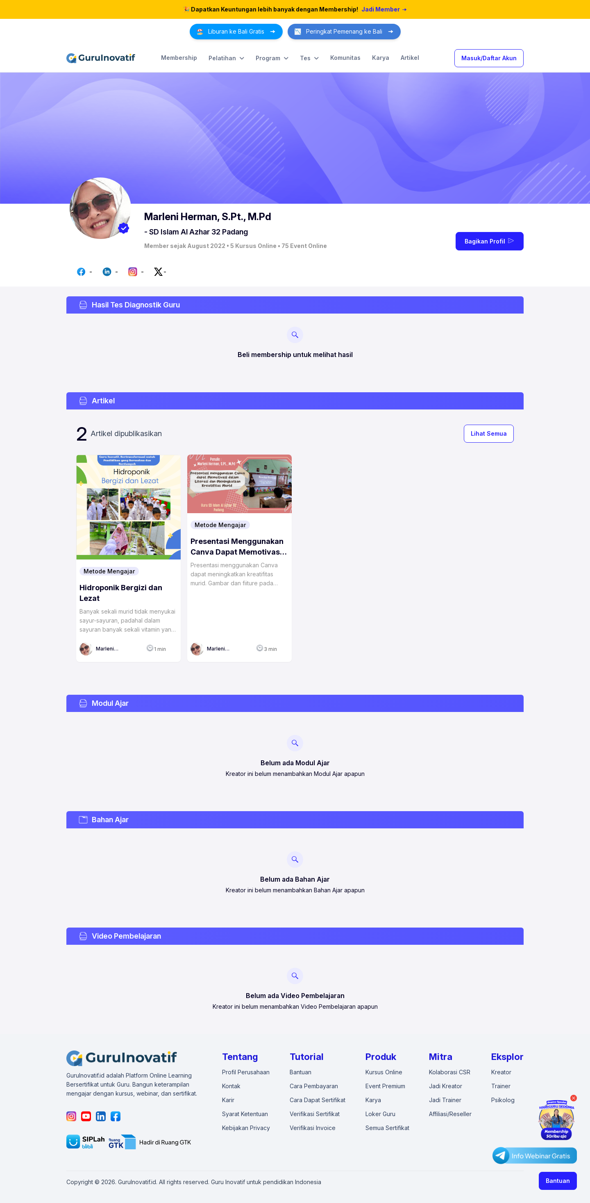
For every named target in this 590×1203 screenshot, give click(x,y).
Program (272, 58)
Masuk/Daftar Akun (489, 58)
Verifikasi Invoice (313, 1127)
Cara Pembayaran (314, 1085)
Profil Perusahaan (246, 1072)
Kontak (231, 1085)
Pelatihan (226, 58)
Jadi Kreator (445, 1085)
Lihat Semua (489, 433)
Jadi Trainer (445, 1099)
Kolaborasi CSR (449, 1072)
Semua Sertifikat (387, 1127)
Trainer (501, 1085)
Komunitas (345, 57)
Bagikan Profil (490, 241)
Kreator (501, 1072)
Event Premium (385, 1085)
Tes (309, 58)
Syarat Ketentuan (245, 1113)
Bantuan (558, 1180)
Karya (380, 57)
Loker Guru (380, 1113)
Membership (179, 57)
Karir (228, 1099)
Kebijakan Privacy (246, 1127)
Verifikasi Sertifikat (315, 1113)
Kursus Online (383, 1072)
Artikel (410, 57)
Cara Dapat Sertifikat (317, 1099)
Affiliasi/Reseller (450, 1113)
